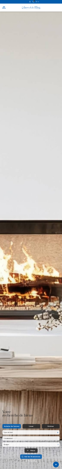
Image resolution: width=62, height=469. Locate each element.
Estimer (51, 431)
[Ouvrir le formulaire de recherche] (31, 455)
